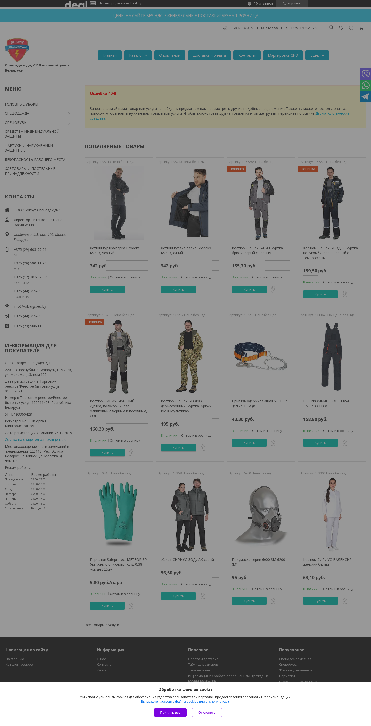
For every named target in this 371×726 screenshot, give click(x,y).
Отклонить (206, 712)
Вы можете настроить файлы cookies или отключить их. (184, 701)
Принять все (170, 712)
